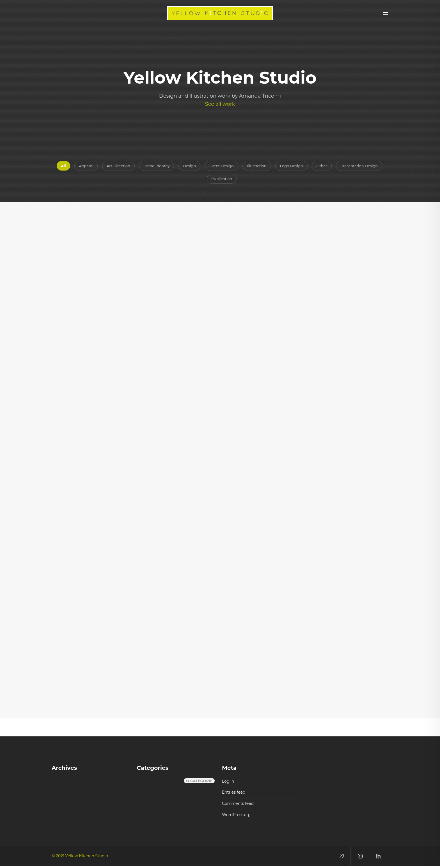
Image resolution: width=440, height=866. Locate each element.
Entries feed (234, 792)
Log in (228, 781)
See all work (220, 104)
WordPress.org (236, 814)
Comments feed (238, 803)
